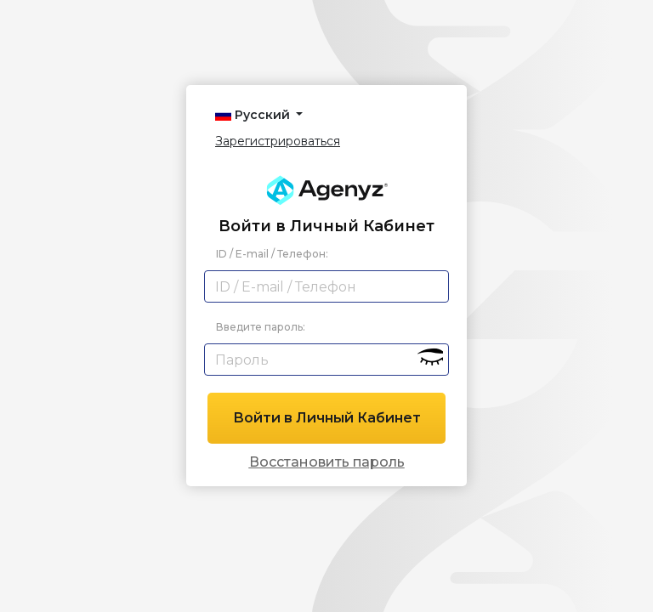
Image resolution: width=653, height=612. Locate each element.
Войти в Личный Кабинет (327, 418)
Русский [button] (254, 114)
